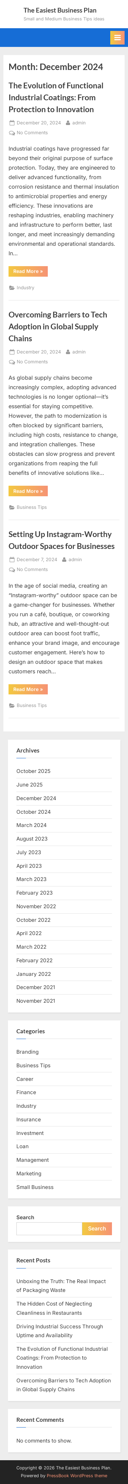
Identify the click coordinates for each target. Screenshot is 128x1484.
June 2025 (29, 784)
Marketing (28, 1173)
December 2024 (36, 798)
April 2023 (29, 866)
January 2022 (33, 974)
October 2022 (33, 920)
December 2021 (35, 987)
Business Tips (32, 507)
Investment (30, 1133)
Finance (26, 1092)
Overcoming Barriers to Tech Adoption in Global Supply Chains (58, 326)
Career (24, 1079)
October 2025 (33, 771)
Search (25, 1217)
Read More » (30, 272)
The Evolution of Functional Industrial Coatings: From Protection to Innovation (56, 97)
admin (79, 122)
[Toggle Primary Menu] (117, 38)
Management (32, 1160)
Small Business (35, 1187)
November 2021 (35, 1001)
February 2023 (34, 893)
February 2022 (34, 960)
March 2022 (31, 947)
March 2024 (31, 825)
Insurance (28, 1119)
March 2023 (31, 879)
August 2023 (31, 838)
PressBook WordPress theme (77, 1475)
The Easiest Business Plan (60, 10)
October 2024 (33, 812)
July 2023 (28, 852)
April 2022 (29, 933)
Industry (25, 287)
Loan (22, 1146)
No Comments (32, 133)
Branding (27, 1052)
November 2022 (36, 906)
